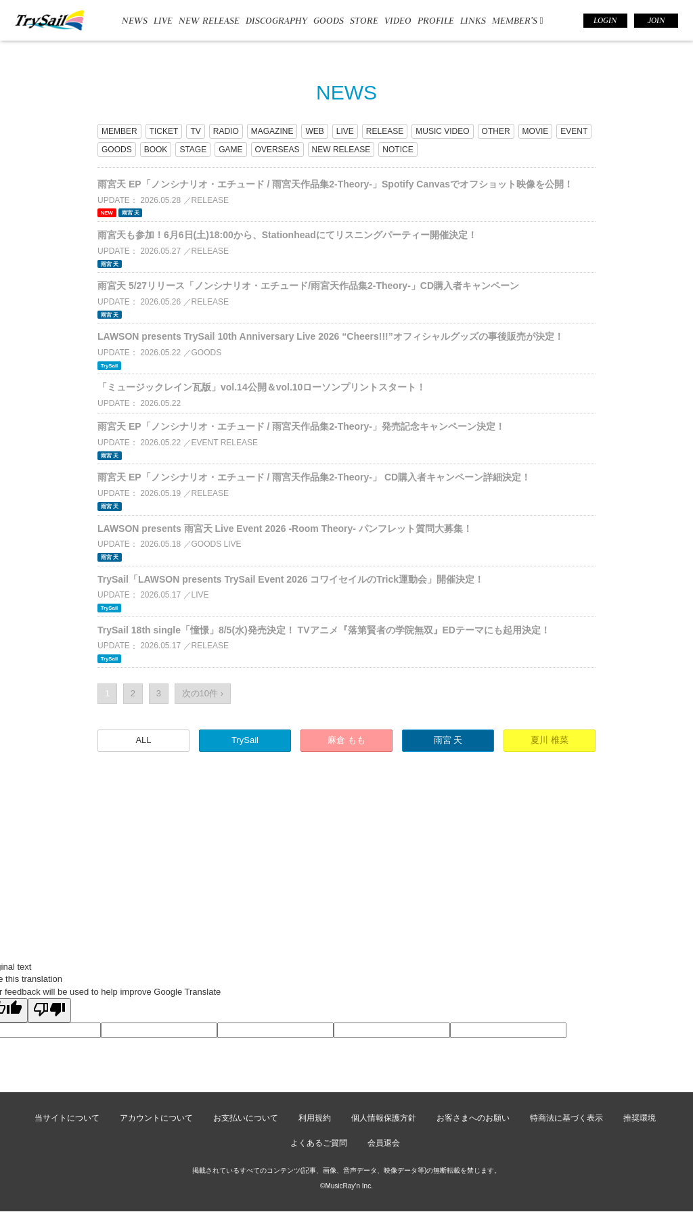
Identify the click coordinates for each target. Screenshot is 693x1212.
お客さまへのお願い (473, 1118)
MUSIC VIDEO (442, 131)
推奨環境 (639, 1118)
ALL (143, 740)
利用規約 (314, 1118)
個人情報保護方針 (383, 1118)
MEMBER (119, 131)
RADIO (226, 131)
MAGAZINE (272, 131)
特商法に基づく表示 (566, 1118)
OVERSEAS (277, 149)
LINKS (473, 20)
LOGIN (605, 20)
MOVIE (535, 131)
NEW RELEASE (209, 20)
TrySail (245, 740)
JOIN (656, 20)
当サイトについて (67, 1118)
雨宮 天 (448, 740)
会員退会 (383, 1143)
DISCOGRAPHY (276, 20)
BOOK (156, 149)
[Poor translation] (49, 1010)
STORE (364, 20)
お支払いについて (245, 1118)
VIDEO (397, 20)
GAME (230, 149)
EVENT (573, 131)
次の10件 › (202, 693)
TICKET (164, 131)
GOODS (328, 20)
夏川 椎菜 (549, 740)
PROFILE (436, 20)
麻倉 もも (346, 740)
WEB (314, 131)
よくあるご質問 (318, 1143)
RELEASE (384, 131)
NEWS (135, 20)
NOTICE (397, 149)
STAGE (192, 149)
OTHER (496, 131)
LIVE (163, 20)
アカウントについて (156, 1118)
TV (195, 131)
